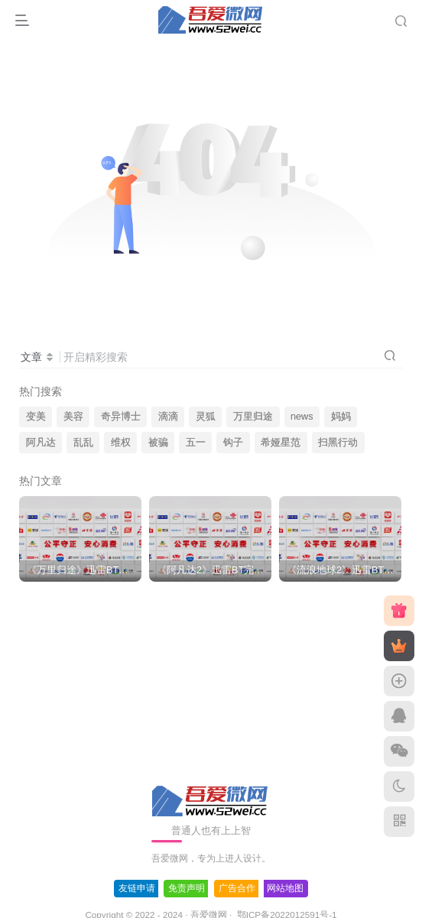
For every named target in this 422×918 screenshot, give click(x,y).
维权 (121, 442)
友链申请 (136, 888)
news (302, 416)
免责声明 (186, 888)
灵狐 (206, 416)
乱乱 (83, 442)
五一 (196, 442)
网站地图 (285, 888)
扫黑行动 (338, 442)
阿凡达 (41, 442)
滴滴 (168, 416)
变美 (36, 416)
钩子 (233, 442)
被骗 (158, 442)
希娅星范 (280, 442)
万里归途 (253, 416)
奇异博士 (121, 416)
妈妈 (341, 416)
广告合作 (237, 888)
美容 (73, 416)
